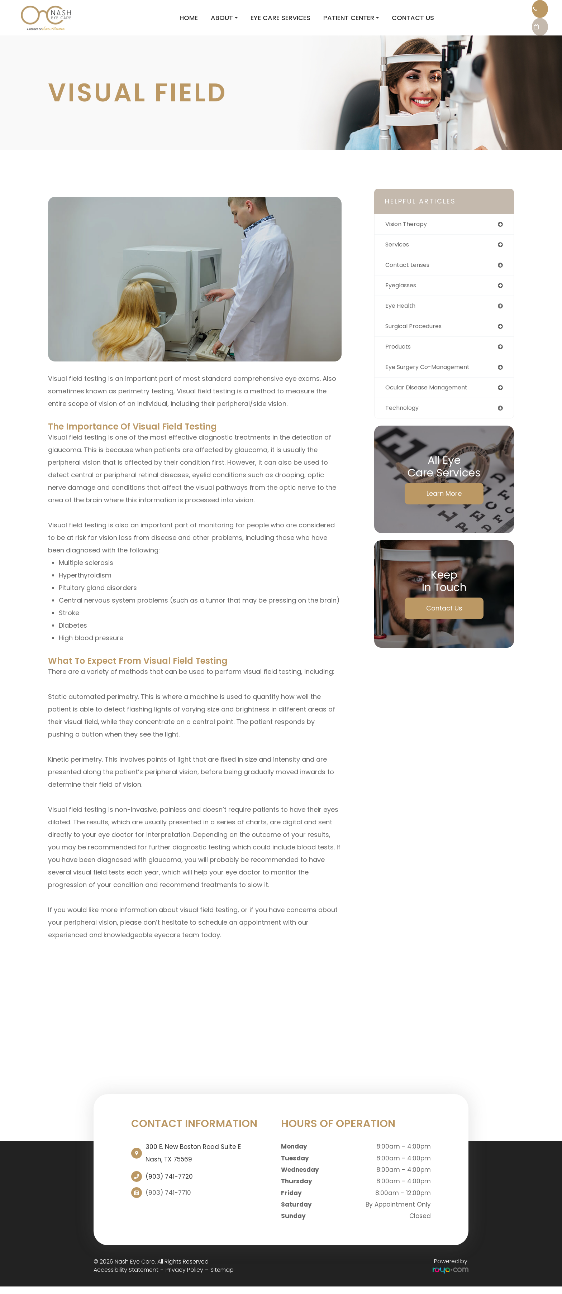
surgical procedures (417, 337)
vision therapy (409, 231)
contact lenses (410, 273)
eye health (401, 316)
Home (135, 21)
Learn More (444, 507)
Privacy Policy (184, 1277)
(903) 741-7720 (169, 1183)
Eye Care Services (227, 21)
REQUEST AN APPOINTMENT (497, 32)
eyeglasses (403, 295)
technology (404, 421)
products (399, 358)
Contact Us (359, 21)
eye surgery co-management (432, 379)
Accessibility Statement (126, 1277)
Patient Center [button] (297, 21)
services (398, 252)
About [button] (170, 21)
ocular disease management (431, 400)
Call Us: (497, 10)
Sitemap (222, 1277)
